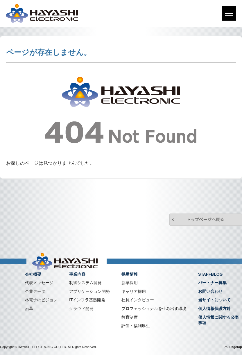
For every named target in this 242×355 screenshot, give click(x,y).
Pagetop (236, 347)
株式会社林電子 (42, 13)
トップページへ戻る (205, 220)
